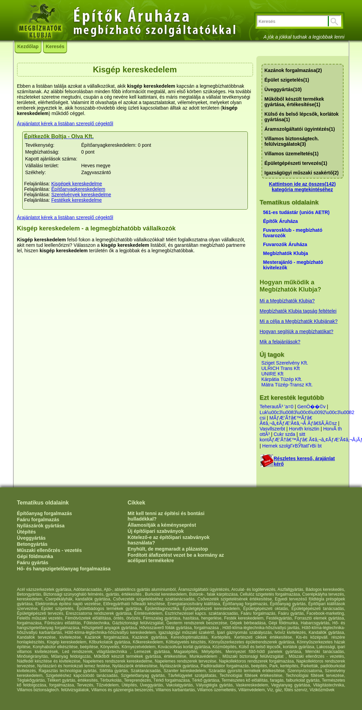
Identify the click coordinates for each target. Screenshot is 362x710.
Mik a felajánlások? (280, 341)
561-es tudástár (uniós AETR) (296, 212)
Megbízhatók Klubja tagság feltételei (298, 311)
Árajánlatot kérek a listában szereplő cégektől (65, 123)
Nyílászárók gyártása (41, 525)
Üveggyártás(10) (283, 89)
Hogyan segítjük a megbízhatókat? (297, 331)
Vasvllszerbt (272, 428)
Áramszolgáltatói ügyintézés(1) (300, 129)
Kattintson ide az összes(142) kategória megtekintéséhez (302, 186)
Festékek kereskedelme (76, 200)
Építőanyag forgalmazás (44, 513)
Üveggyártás (31, 538)
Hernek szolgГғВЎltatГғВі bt (292, 446)
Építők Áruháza (280, 221)
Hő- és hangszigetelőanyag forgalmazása (64, 568)
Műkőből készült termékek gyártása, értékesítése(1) (294, 101)
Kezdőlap (28, 46)
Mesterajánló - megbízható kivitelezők (293, 264)
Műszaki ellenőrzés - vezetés (49, 550)
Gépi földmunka (35, 556)
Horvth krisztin (304, 428)
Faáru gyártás (33, 562)
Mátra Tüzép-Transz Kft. (287, 384)
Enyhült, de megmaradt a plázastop (168, 549)
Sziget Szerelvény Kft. (285, 363)
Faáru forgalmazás (38, 519)
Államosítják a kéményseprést (162, 525)
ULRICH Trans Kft (281, 368)
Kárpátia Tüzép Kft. (282, 379)
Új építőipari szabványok (156, 531)
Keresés (55, 46)
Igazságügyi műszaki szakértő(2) (302, 172)
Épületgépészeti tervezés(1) (296, 163)
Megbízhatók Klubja (285, 253)
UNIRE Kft (273, 374)
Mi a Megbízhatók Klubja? (287, 300)
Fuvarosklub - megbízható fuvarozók (292, 232)
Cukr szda (284, 434)
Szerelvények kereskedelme (81, 194)
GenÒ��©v (311, 406)
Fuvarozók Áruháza (285, 244)
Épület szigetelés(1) (287, 80)
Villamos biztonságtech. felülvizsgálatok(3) (292, 141)
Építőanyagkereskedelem (78, 189)
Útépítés (26, 532)
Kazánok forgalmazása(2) (293, 70)
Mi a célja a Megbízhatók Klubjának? (299, 321)
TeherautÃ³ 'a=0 (277, 406)
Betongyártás (32, 544)
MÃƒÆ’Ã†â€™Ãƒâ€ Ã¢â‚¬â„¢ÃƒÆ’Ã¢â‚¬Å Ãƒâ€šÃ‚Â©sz (298, 420)
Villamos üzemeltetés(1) (292, 153)
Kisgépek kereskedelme (76, 183)
